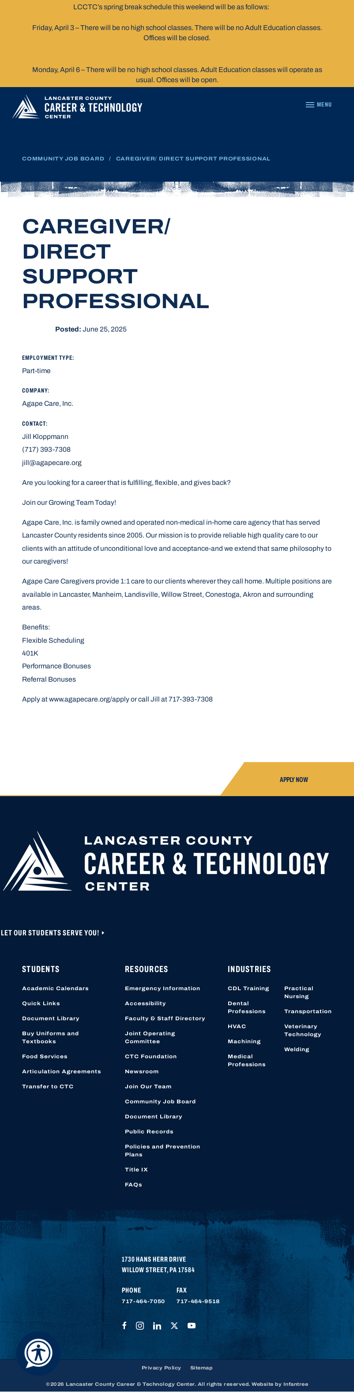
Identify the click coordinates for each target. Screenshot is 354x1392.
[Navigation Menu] (318, 104)
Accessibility (145, 1003)
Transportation (308, 1011)
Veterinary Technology (302, 1030)
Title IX (136, 1170)
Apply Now (294, 779)
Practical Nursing (298, 992)
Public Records (149, 1132)
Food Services (45, 1056)
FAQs (133, 1185)
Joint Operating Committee (150, 1037)
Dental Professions (247, 1007)
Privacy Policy (161, 1367)
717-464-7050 (143, 1301)
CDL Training (248, 988)
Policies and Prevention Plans (162, 1151)
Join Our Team (148, 1086)
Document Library (50, 1018)
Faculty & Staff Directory (165, 1018)
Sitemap (201, 1367)
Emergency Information (162, 988)
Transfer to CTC (48, 1086)
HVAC (237, 1026)
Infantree (296, 1384)
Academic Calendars (55, 988)
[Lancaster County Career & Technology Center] (77, 108)
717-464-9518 (198, 1301)
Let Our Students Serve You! (51, 933)
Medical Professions (247, 1060)
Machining (244, 1041)
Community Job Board (63, 159)
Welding (296, 1049)
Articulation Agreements (61, 1071)
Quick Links (41, 1003)
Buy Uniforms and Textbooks (50, 1037)
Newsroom (142, 1071)
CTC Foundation (151, 1056)
